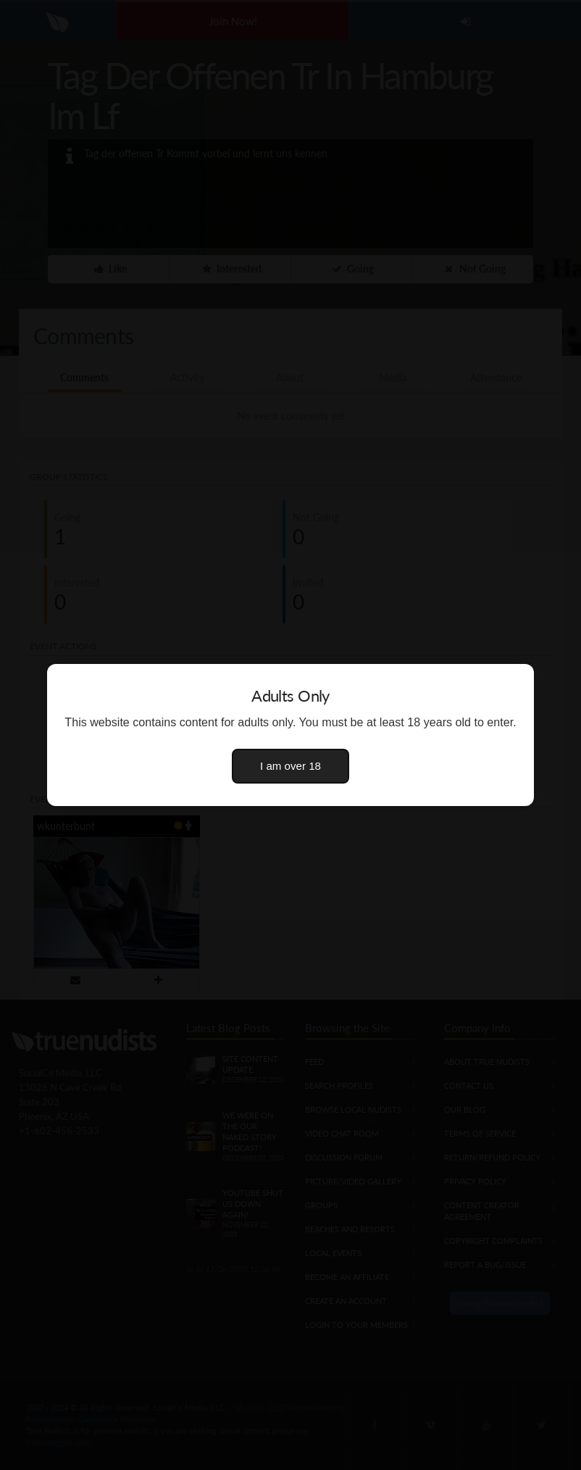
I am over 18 (290, 766)
